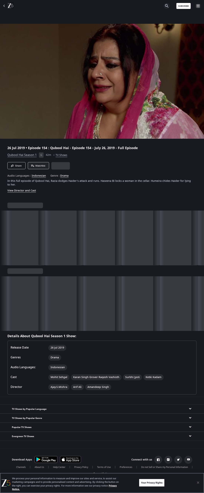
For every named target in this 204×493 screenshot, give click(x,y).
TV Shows (61, 155)
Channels (21, 467)
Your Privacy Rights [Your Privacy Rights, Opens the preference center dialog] (151, 482)
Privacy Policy (81, 467)
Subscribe (183, 6)
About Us (39, 467)
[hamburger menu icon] (198, 6)
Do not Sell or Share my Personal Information (164, 467)
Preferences (126, 467)
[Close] (198, 483)
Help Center (59, 467)
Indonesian (39, 176)
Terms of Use (104, 467)
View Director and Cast (21, 191)
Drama (64, 176)
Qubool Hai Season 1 (22, 155)
